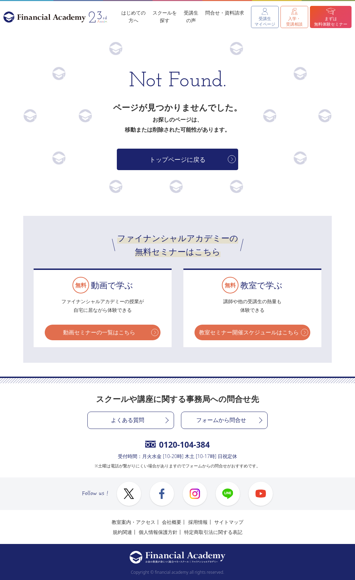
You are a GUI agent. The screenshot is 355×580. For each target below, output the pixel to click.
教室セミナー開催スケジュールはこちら (249, 332)
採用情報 (198, 522)
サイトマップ (228, 522)
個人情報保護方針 (158, 532)
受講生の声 (191, 16)
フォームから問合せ (221, 420)
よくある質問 (127, 420)
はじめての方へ (133, 16)
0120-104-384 (177, 444)
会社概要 (171, 522)
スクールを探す (165, 16)
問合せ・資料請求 (224, 12)
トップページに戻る (177, 159)
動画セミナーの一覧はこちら (99, 332)
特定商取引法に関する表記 (213, 532)
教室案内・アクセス (133, 522)
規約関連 (122, 532)
